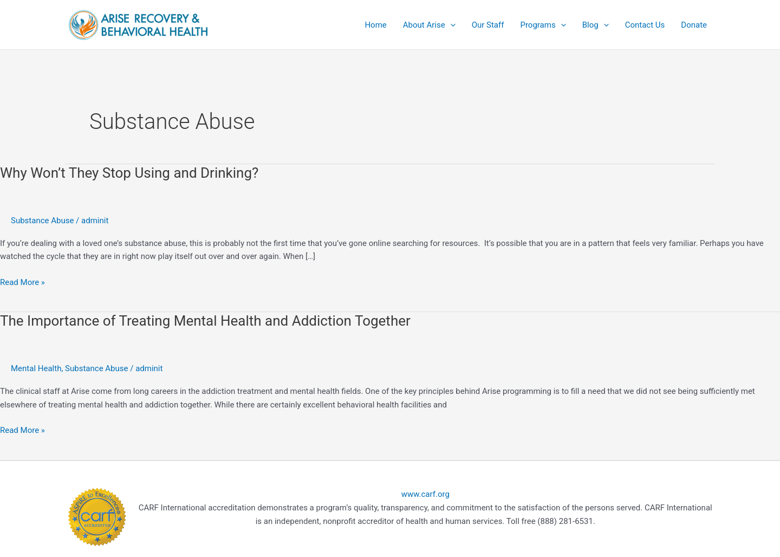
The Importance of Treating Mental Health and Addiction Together (205, 321)
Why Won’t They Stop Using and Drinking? (129, 173)
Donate (694, 25)
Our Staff (488, 25)
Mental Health (36, 368)
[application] (450, 25)
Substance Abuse (42, 220)
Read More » (22, 281)
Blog (595, 25)
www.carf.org (425, 494)
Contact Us (645, 25)
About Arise (429, 25)
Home (375, 25)
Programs (543, 25)
